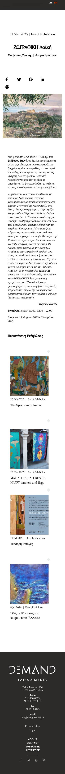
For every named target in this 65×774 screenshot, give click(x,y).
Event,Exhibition (37, 399)
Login (33, 730)
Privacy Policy (32, 726)
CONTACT (33, 743)
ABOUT (32, 739)
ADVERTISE (32, 750)
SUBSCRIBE (32, 746)
